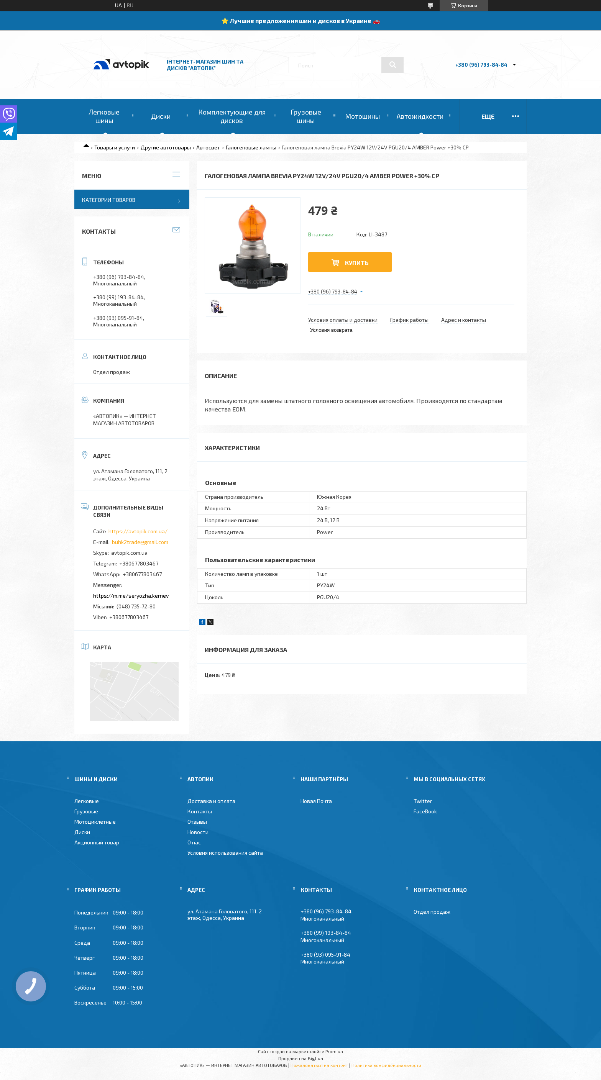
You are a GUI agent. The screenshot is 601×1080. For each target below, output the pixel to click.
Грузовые (86, 811)
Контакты (199, 811)
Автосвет (208, 147)
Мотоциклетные (95, 821)
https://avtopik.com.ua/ (137, 531)
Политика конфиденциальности (386, 1065)
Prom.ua (334, 1051)
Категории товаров (108, 200)
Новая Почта (316, 801)
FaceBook (425, 811)
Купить (357, 262)
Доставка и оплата (211, 801)
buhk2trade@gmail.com (140, 542)
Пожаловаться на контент (319, 1065)
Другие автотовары (166, 147)
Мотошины (362, 116)
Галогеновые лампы (251, 147)
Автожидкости (420, 116)
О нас (194, 842)
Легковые (86, 801)
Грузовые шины (306, 116)
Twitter (423, 801)
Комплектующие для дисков (232, 116)
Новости (198, 832)
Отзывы (197, 821)
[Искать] (392, 65)
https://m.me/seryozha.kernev (131, 595)
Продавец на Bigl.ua (300, 1058)
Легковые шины (104, 116)
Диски (161, 116)
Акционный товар (96, 842)
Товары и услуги (114, 147)
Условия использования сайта (225, 852)
